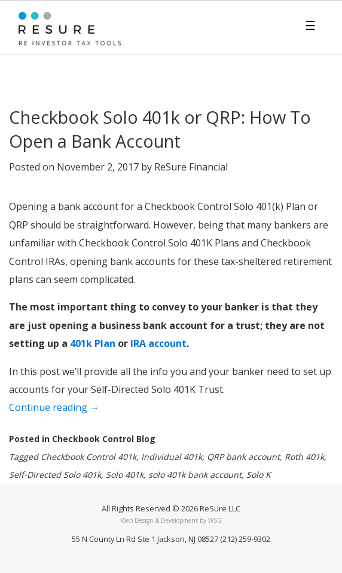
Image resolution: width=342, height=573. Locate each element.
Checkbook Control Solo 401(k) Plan (225, 206)
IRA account (158, 343)
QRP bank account (243, 456)
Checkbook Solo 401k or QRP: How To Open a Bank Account (160, 129)
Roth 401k (304, 456)
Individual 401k (171, 456)
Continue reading (76, 408)
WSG (215, 520)
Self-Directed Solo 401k (55, 474)
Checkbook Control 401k (88, 456)
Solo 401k (124, 474)
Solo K (258, 474)
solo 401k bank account (195, 474)
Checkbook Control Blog (103, 438)
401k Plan (92, 343)
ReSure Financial (191, 166)
